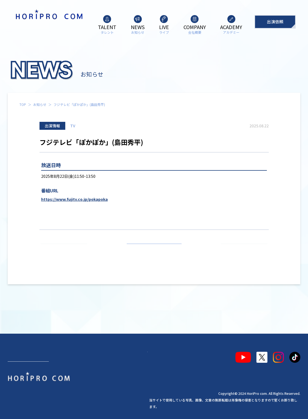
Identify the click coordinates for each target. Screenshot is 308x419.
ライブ (77, 355)
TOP (22, 104)
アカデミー (136, 355)
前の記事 (66, 250)
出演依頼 (275, 21)
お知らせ (39, 104)
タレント (21, 355)
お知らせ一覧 (154, 250)
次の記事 (241, 250)
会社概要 (104, 355)
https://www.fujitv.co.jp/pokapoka (74, 199)
